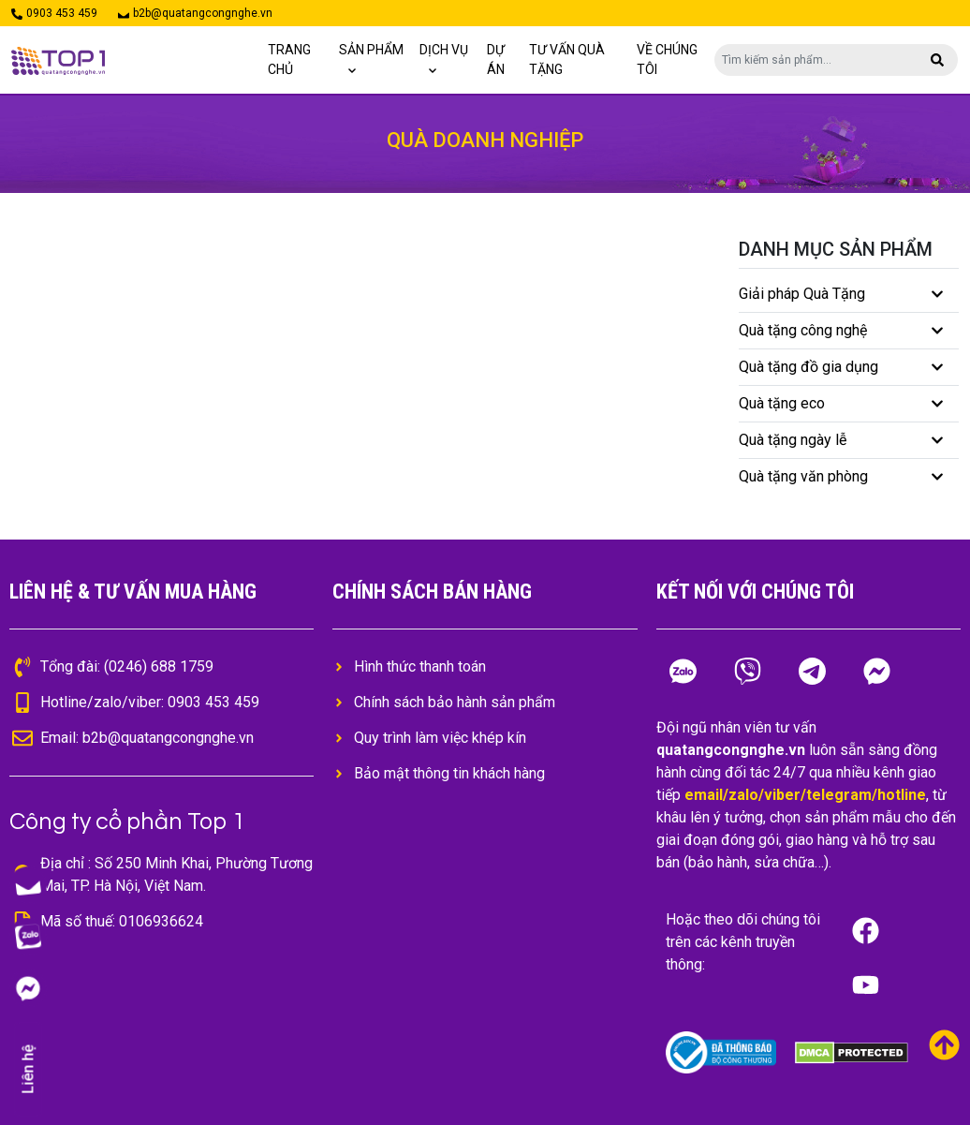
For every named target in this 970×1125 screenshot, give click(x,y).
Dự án (496, 59)
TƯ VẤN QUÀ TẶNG (567, 59)
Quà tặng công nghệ (803, 330)
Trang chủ (289, 59)
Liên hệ (28, 1069)
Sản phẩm (371, 49)
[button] (937, 60)
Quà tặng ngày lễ (792, 440)
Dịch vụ (443, 49)
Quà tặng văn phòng (803, 476)
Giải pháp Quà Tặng (802, 294)
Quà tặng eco (782, 403)
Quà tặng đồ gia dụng (808, 367)
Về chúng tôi (667, 59)
